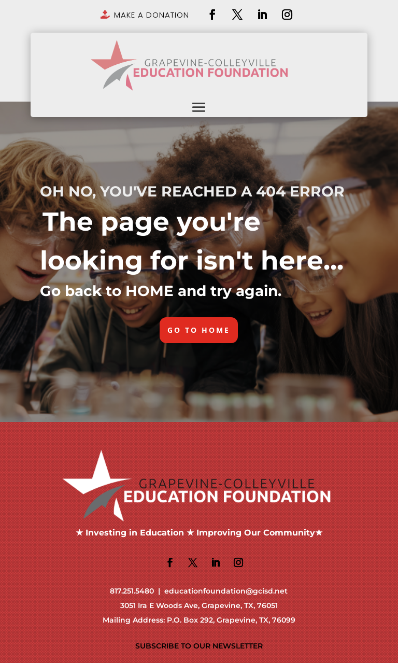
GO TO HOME (198, 330)
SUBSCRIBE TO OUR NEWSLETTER (199, 646)
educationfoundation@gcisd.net (226, 591)
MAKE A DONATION (151, 14)
